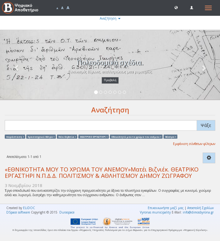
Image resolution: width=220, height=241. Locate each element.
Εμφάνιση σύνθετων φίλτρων (194, 144)
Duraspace (66, 212)
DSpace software (18, 212)
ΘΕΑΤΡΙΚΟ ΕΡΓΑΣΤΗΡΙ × (94, 136)
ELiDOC (29, 208)
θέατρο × (170, 136)
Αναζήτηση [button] (110, 18)
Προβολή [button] (110, 80)
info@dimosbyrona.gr (198, 212)
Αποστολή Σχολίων (200, 208)
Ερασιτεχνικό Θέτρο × (41, 136)
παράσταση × (15, 136)
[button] (176, 7)
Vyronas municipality (155, 212)
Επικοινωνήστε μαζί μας (166, 208)
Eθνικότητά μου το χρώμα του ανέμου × (136, 136)
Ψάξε (206, 125)
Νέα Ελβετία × (67, 136)
